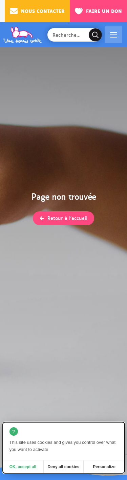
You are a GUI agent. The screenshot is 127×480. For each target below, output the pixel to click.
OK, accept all (22, 466)
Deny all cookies (63, 466)
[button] (113, 34)
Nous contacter (37, 11)
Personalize (104, 466)
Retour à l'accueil (67, 218)
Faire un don (98, 11)
